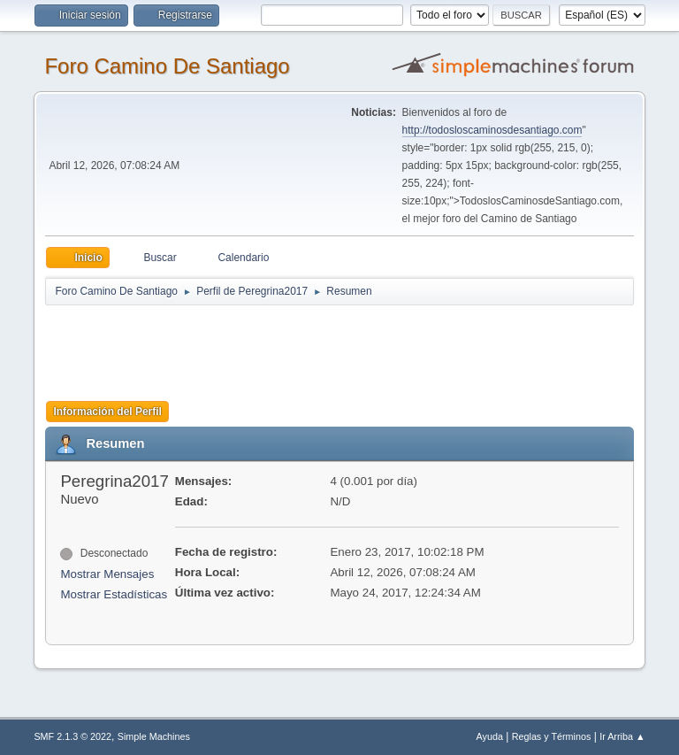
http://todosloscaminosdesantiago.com (492, 130)
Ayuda (490, 736)
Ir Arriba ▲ (622, 736)
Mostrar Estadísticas (113, 594)
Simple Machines (154, 736)
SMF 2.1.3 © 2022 (72, 736)
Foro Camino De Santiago (166, 66)
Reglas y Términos (551, 736)
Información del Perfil (107, 411)
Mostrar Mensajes (107, 574)
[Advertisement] (356, 347)
